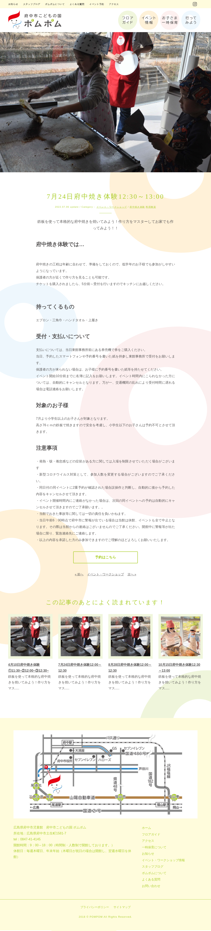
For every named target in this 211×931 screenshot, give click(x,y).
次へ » (132, 574)
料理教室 (151, 207)
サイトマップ (122, 907)
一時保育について (154, 847)
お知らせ (148, 854)
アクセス (148, 841)
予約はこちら (105, 558)
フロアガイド (151, 834)
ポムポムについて (154, 873)
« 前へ (79, 574)
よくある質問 (151, 880)
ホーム (146, 828)
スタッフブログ (152, 867)
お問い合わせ (151, 886)
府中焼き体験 (137, 207)
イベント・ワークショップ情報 (163, 860)
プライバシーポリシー (94, 907)
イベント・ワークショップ (112, 207)
